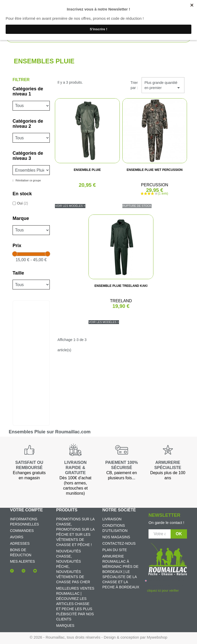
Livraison (112, 519)
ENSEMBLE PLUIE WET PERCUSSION (155, 170)
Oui (22, 203)
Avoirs (16, 537)
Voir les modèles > (70, 205)
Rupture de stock (137, 205)
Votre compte (26, 510)
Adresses (19, 543)
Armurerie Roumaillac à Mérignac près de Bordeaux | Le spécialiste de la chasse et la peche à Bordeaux (120, 571)
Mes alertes (22, 561)
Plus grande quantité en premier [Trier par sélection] (163, 86)
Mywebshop (157, 637)
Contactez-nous (119, 543)
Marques (65, 625)
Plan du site (114, 550)
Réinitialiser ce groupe (28, 180)
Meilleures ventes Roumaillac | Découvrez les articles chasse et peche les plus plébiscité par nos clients (75, 603)
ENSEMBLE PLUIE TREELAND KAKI (120, 286)
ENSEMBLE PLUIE (87, 170)
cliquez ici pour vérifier (163, 590)
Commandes (22, 531)
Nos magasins (116, 537)
